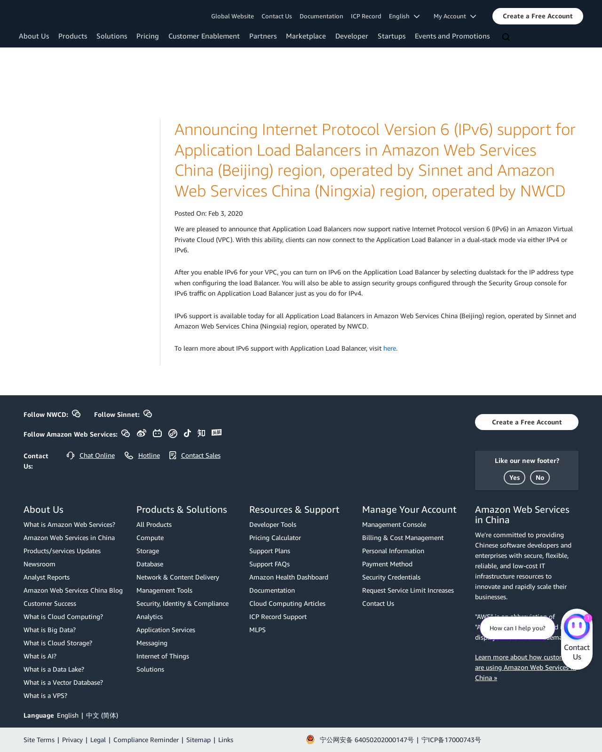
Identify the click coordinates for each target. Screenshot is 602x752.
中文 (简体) (102, 715)
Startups (391, 35)
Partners (263, 35)
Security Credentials (391, 577)
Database (149, 564)
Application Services (165, 630)
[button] (537, 16)
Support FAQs (269, 564)
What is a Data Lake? (54, 669)
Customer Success (50, 603)
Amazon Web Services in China (69, 537)
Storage (147, 551)
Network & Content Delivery (177, 577)
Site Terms (39, 740)
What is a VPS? (45, 695)
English (68, 715)
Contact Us (276, 16)
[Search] (507, 38)
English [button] (404, 16)
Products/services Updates (62, 551)
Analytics (149, 616)
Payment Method (387, 564)
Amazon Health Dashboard (288, 577)
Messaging (151, 643)
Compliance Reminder (146, 740)
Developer (351, 35)
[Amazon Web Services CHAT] (577, 627)
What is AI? (40, 656)
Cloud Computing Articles (287, 603)
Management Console (394, 524)
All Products (154, 524)
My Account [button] (455, 16)
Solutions (111, 35)
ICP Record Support (278, 616)
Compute (150, 537)
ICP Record (366, 16)
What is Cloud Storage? (58, 643)
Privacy (72, 740)
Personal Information (393, 551)
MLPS (257, 630)
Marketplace (306, 35)
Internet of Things (162, 656)
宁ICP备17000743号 (451, 740)
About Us (34, 35)
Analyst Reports (47, 577)
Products (72, 35)
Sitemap (198, 740)
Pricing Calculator (275, 537)
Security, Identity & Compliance (182, 603)
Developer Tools (272, 524)
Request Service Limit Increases (408, 590)
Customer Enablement (204, 35)
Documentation (321, 16)
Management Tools (164, 590)
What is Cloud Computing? (63, 616)
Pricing (147, 35)
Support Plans (269, 551)
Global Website (232, 16)
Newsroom (39, 564)
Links (225, 740)
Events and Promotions (452, 35)
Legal (98, 740)
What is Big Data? (50, 630)
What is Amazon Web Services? (69, 524)
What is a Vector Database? (63, 682)
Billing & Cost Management (403, 537)
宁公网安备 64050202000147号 (367, 740)
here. (390, 348)
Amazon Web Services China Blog (73, 590)
